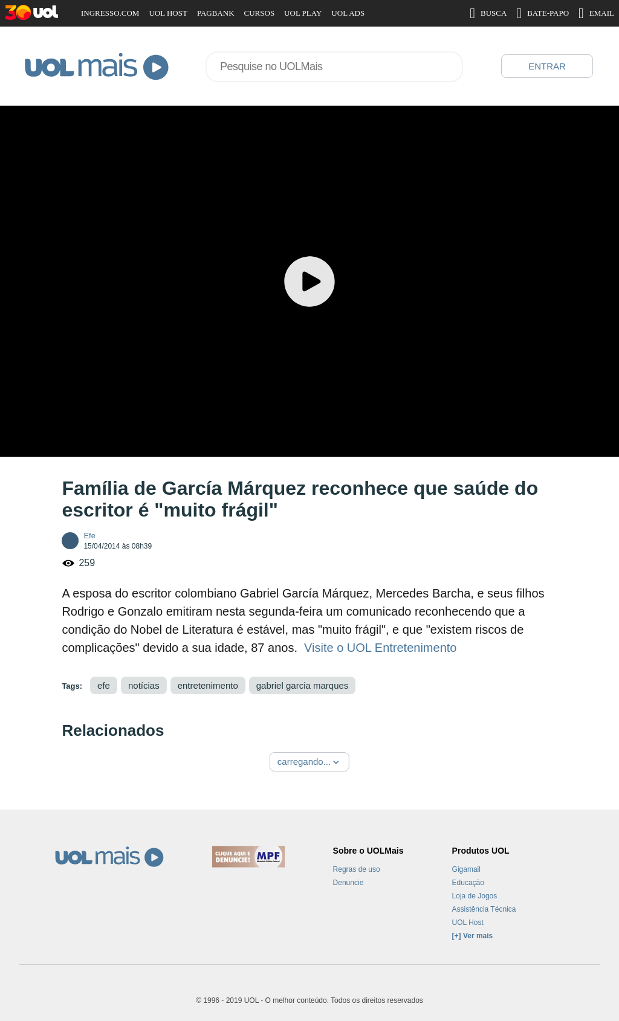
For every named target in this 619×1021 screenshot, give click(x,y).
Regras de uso (356, 869)
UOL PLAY (303, 13)
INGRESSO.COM (110, 13)
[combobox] (334, 66)
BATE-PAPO (542, 13)
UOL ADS (348, 13)
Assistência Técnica (484, 909)
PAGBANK (216, 13)
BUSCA (488, 13)
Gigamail (466, 869)
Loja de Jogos (474, 896)
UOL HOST (168, 13)
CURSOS (259, 13)
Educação (468, 882)
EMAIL (596, 13)
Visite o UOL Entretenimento (380, 647)
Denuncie (348, 882)
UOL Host (468, 922)
